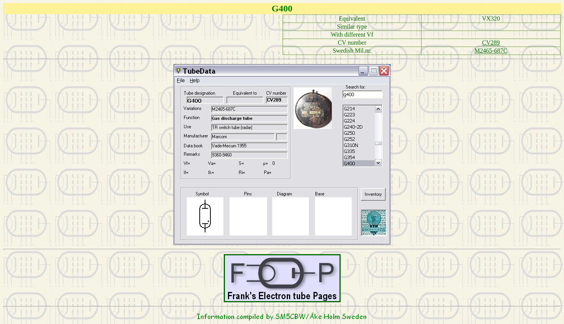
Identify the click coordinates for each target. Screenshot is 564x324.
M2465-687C (491, 50)
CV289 (491, 42)
